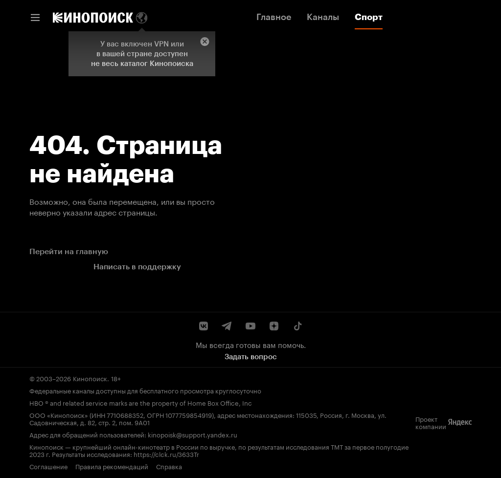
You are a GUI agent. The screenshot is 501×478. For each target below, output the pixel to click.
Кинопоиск (90, 378)
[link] (93, 17)
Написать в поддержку (137, 266)
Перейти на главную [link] (68, 251)
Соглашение (48, 466)
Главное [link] (273, 17)
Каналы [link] (323, 17)
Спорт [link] (369, 17)
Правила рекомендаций (111, 466)
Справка (169, 466)
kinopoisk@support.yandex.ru (192, 434)
